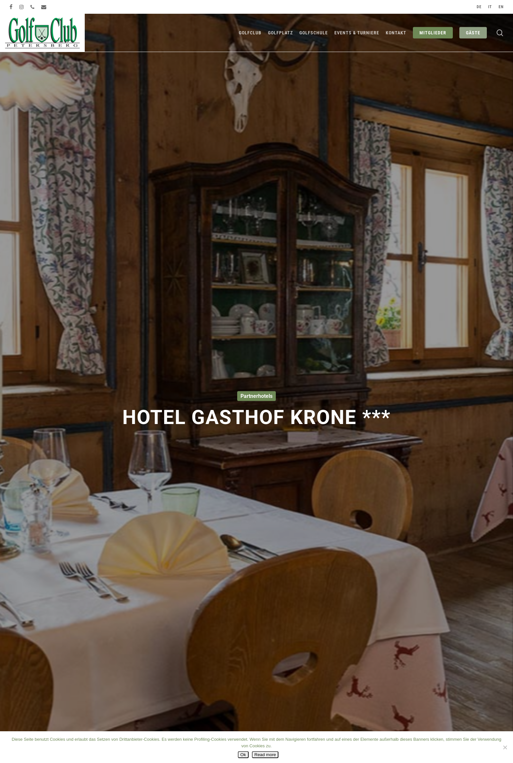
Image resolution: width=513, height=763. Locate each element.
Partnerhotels (256, 396)
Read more (265, 754)
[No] (505, 747)
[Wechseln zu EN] (501, 6)
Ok (243, 754)
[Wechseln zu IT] (490, 6)
